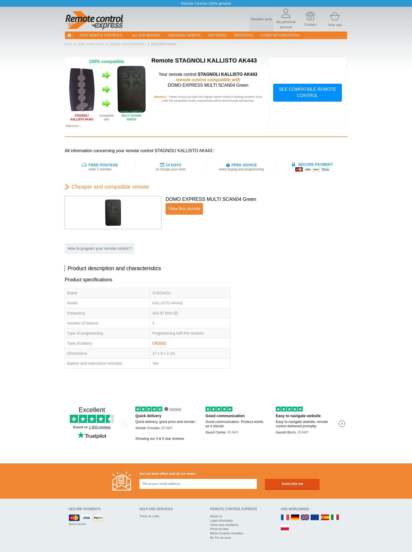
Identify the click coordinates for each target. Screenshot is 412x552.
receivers (243, 35)
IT (335, 517)
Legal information (221, 520)
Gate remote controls (101, 35)
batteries (218, 35)
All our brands (146, 35)
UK (305, 517)
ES (325, 517)
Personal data (219, 529)
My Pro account (220, 537)
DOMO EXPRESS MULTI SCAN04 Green (211, 199)
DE (295, 517)
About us (216, 516)
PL (285, 527)
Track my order (149, 516)
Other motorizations (280, 35)
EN (315, 517)
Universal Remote (184, 35)
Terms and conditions (224, 524)
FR (285, 517)
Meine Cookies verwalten (227, 533)
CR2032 (159, 343)
